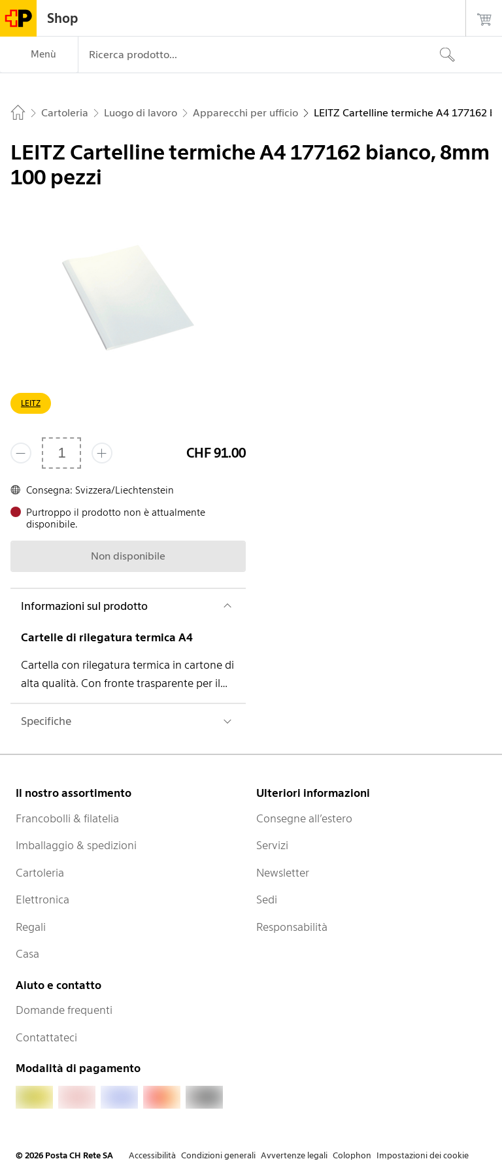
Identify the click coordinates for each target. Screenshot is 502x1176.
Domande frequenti (64, 1009)
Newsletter (282, 872)
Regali (31, 926)
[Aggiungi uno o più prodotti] (102, 453)
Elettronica (42, 899)
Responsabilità (291, 926)
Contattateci (46, 1037)
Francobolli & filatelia (67, 818)
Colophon (352, 1155)
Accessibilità (152, 1155)
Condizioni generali (218, 1155)
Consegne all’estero (304, 818)
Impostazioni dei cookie (422, 1155)
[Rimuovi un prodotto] (20, 453)
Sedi (266, 899)
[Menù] (39, 55)
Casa (27, 953)
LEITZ (31, 403)
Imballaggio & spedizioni (76, 845)
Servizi (272, 845)
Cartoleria (40, 872)
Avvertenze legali (294, 1155)
